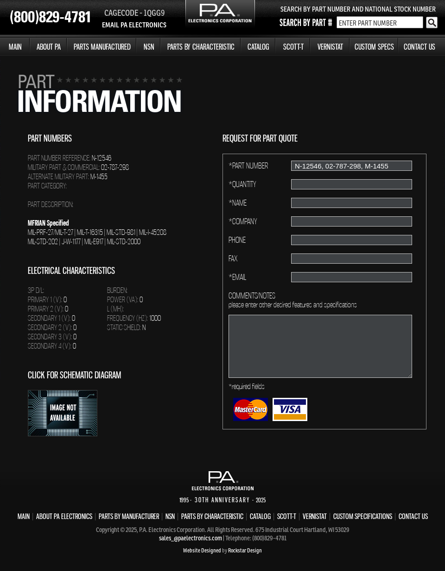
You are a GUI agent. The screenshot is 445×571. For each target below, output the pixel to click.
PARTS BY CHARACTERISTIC (201, 47)
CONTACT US (419, 47)
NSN (149, 47)
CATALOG (258, 47)
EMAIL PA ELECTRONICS (134, 24)
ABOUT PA (49, 47)
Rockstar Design (245, 550)
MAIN (15, 47)
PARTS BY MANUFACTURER (129, 516)
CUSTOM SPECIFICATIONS (362, 516)
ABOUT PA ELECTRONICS (64, 516)
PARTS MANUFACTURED (102, 47)
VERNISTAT (330, 47)
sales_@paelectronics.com (190, 538)
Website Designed (202, 550)
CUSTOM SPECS (374, 47)
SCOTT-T (293, 47)
